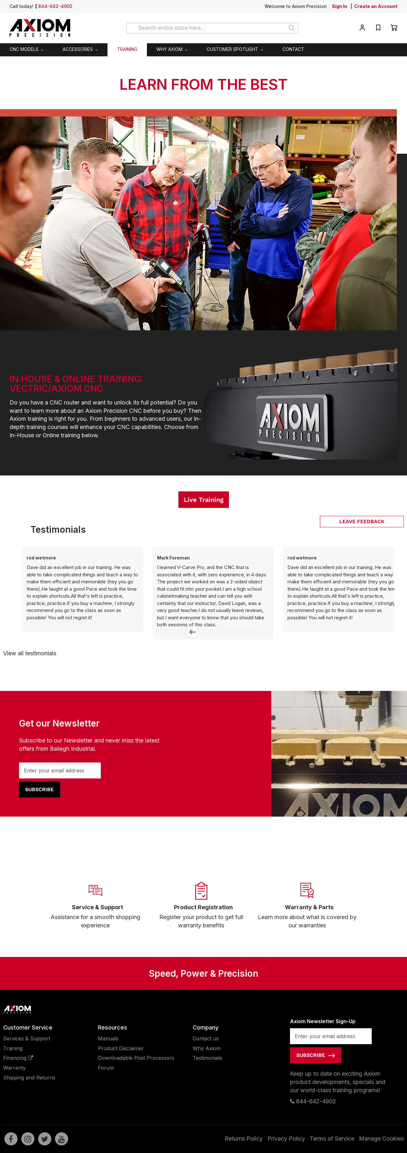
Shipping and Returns (29, 1077)
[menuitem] (26, 49)
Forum (106, 1068)
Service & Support (97, 907)
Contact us (206, 1038)
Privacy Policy (286, 1138)
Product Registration (203, 907)
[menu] (203, 49)
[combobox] (212, 28)
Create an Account (375, 6)
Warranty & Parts (309, 907)
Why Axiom (207, 1048)
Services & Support (26, 1038)
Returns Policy (244, 1138)
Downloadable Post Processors (136, 1058)
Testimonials (207, 1058)
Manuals (108, 1038)
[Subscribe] (39, 790)
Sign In (339, 6)
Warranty (14, 1068)
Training (13, 1048)
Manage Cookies (381, 1138)
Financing (18, 1058)
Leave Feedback (361, 521)
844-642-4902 (55, 6)
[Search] (292, 28)
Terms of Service (332, 1138)
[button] (362, 29)
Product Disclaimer (121, 1048)
